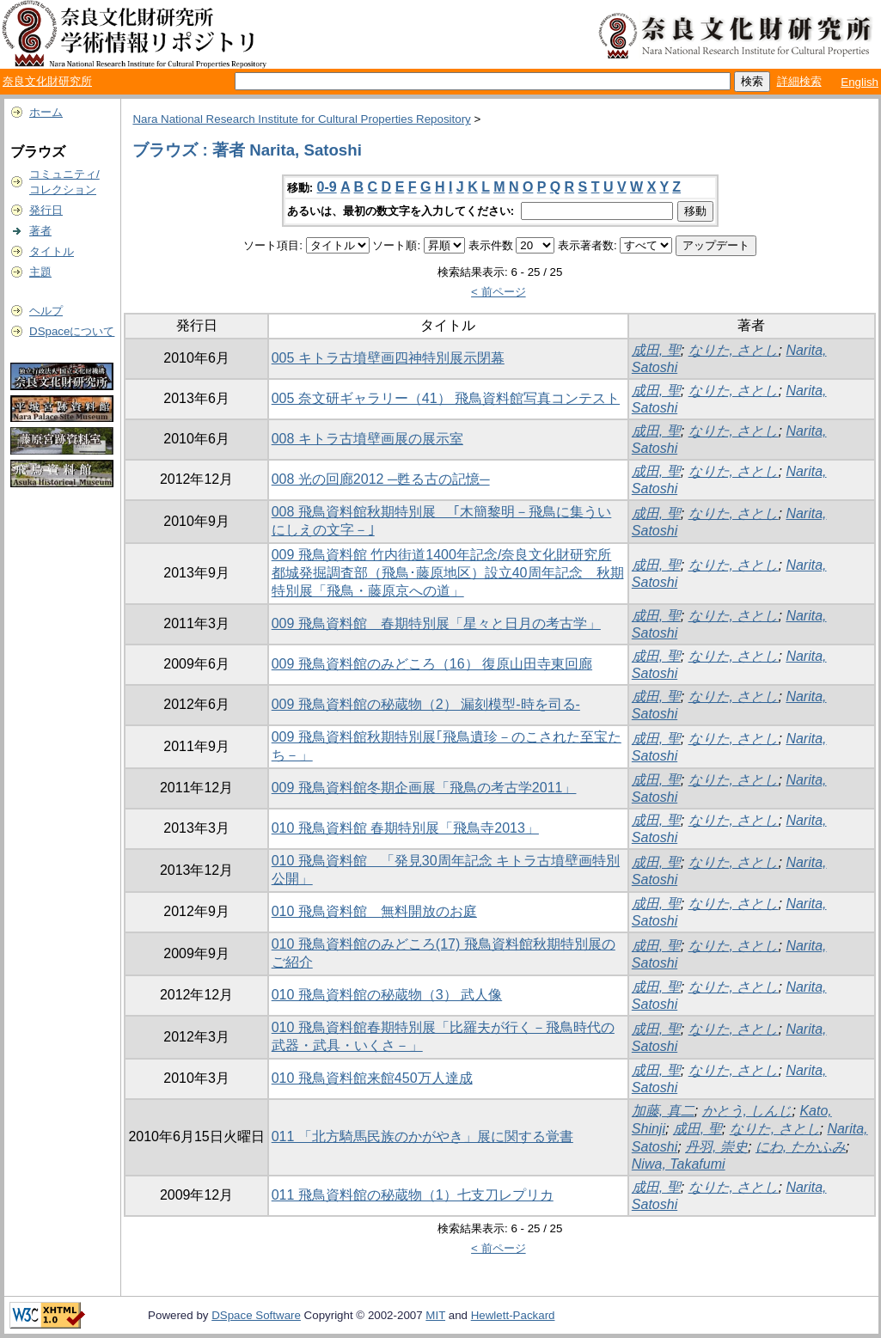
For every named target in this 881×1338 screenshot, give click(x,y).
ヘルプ (46, 310)
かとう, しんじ (747, 1110)
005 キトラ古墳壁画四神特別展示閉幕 (388, 358)
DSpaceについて (71, 331)
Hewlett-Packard (513, 1315)
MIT (435, 1315)
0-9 (327, 187)
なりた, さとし (733, 350)
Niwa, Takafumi (678, 1164)
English (859, 82)
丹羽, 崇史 (716, 1146)
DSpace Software (256, 1315)
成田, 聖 (656, 350)
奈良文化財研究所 (47, 81)
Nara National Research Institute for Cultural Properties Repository (301, 119)
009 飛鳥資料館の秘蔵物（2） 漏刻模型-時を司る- (426, 704)
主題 (40, 272)
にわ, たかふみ (801, 1146)
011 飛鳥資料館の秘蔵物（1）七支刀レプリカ (413, 1195)
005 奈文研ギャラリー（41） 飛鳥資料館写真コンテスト (446, 398)
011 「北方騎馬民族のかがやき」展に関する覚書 (422, 1136)
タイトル (51, 251)
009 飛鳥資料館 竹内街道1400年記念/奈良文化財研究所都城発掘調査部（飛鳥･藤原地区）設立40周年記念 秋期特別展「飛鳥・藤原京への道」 (448, 572)
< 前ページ (498, 291)
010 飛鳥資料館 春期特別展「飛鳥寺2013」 (405, 828)
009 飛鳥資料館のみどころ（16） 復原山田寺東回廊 (432, 664)
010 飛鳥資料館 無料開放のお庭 (374, 911)
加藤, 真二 (663, 1110)
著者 (40, 230)
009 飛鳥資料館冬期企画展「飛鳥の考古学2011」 (424, 787)
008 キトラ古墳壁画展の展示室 (367, 438)
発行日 (46, 210)
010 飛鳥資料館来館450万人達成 (372, 1078)
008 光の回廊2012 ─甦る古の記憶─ (381, 479)
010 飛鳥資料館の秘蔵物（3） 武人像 (387, 994)
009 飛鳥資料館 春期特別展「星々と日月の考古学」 (436, 623)
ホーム (46, 112)
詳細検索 (799, 81)
